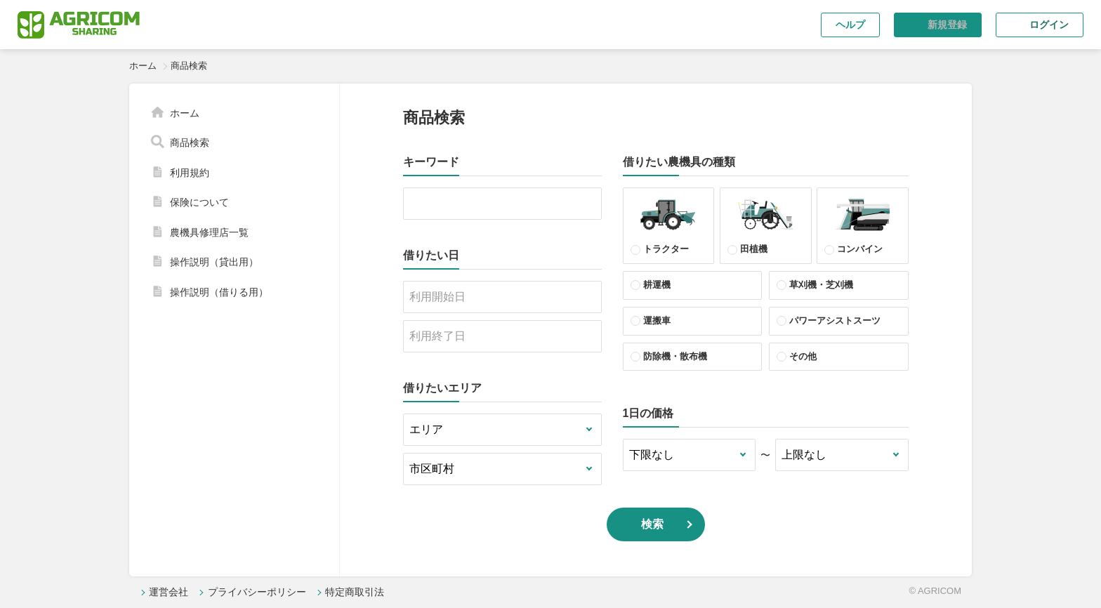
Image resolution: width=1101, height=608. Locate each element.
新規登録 (947, 24)
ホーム (143, 65)
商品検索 (189, 142)
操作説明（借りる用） (219, 292)
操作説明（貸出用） (214, 261)
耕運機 (657, 284)
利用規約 (189, 172)
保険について (199, 202)
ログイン (1049, 24)
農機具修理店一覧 (209, 232)
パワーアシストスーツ (835, 320)
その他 (803, 356)
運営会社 (168, 591)
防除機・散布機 (675, 356)
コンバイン (862, 224)
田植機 (766, 224)
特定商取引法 (354, 591)
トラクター (668, 224)
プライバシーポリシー (257, 591)
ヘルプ (850, 24)
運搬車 (657, 320)
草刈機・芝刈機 (821, 284)
